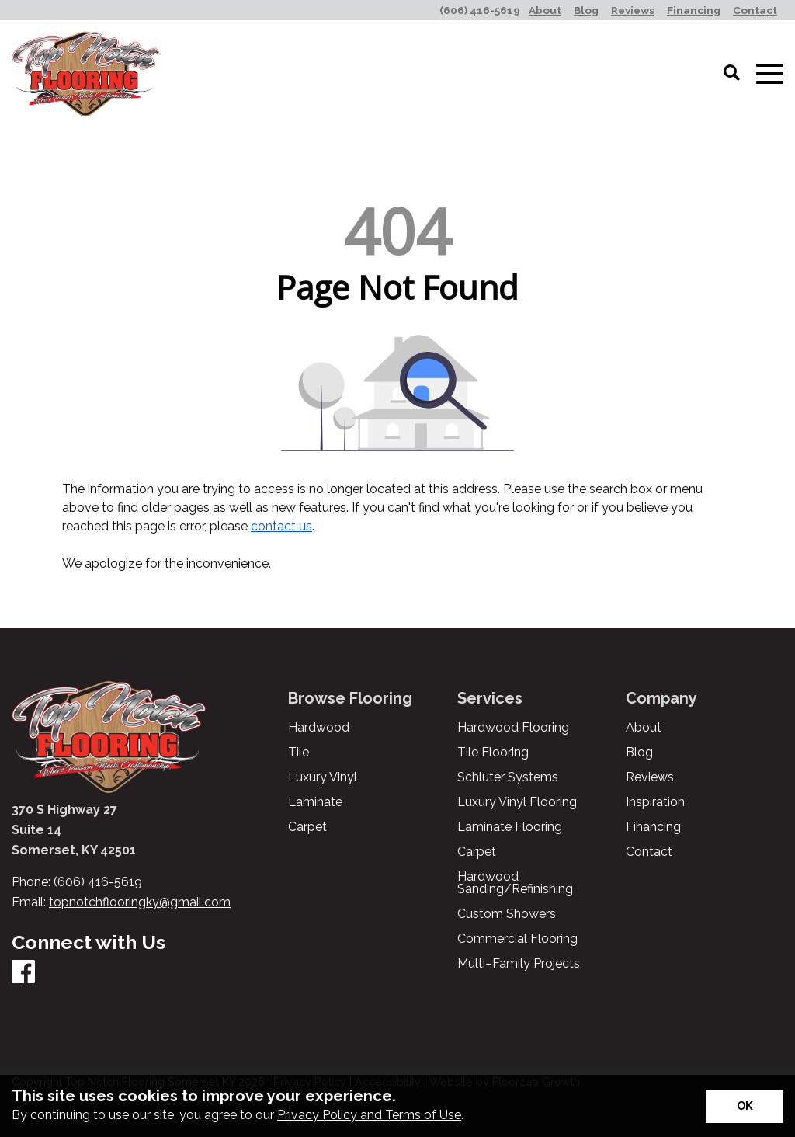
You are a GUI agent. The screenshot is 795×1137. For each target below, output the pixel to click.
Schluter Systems (507, 777)
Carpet (307, 827)
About (643, 727)
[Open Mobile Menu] (769, 74)
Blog (639, 752)
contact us (281, 526)
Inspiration (655, 802)
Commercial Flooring (517, 939)
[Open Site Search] (732, 74)
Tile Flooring (493, 752)
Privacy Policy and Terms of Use (369, 1114)
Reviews (650, 777)
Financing (653, 827)
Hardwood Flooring (513, 727)
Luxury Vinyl (322, 777)
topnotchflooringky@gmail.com (140, 902)
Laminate (315, 802)
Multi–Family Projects (518, 964)
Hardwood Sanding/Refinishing (515, 883)
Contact (649, 852)
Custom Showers (506, 914)
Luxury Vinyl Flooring (517, 802)
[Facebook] (23, 973)
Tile (298, 752)
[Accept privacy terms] (744, 1106)
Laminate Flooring (509, 827)
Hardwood (318, 727)
